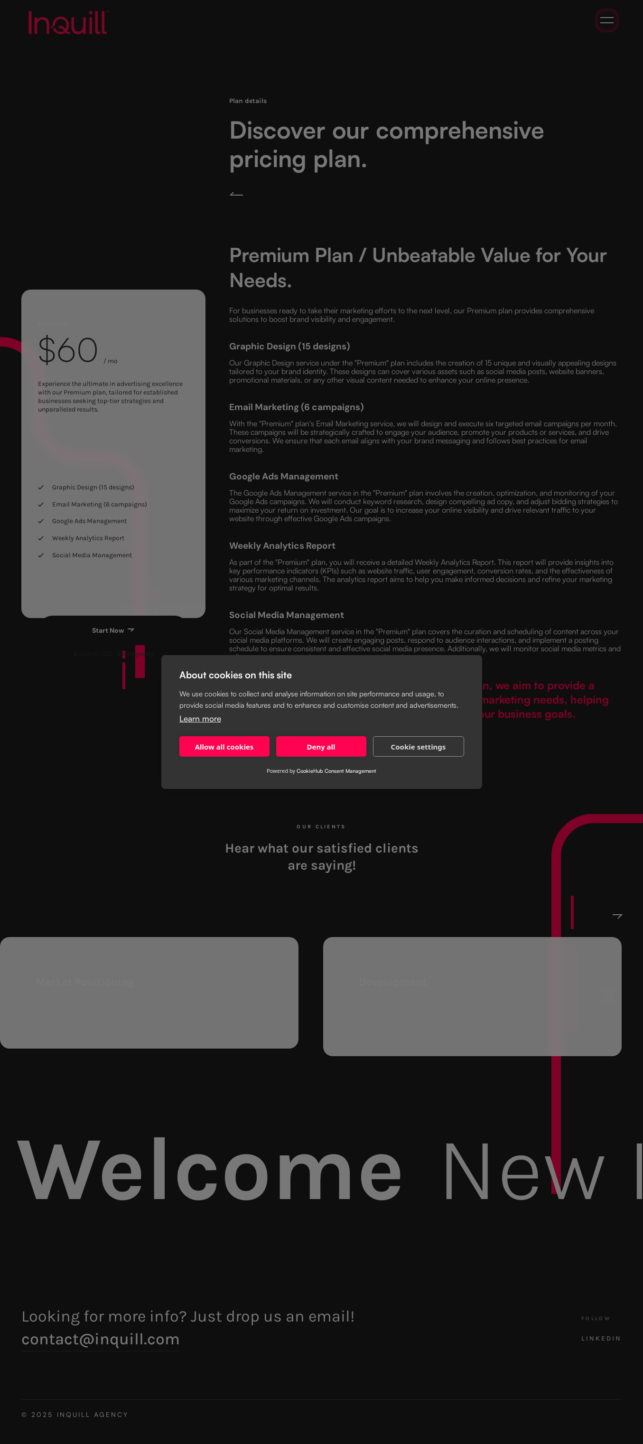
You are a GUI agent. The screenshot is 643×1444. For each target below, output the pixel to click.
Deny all (321, 746)
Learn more (200, 718)
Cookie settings (418, 746)
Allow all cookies (224, 746)
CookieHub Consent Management (336, 771)
